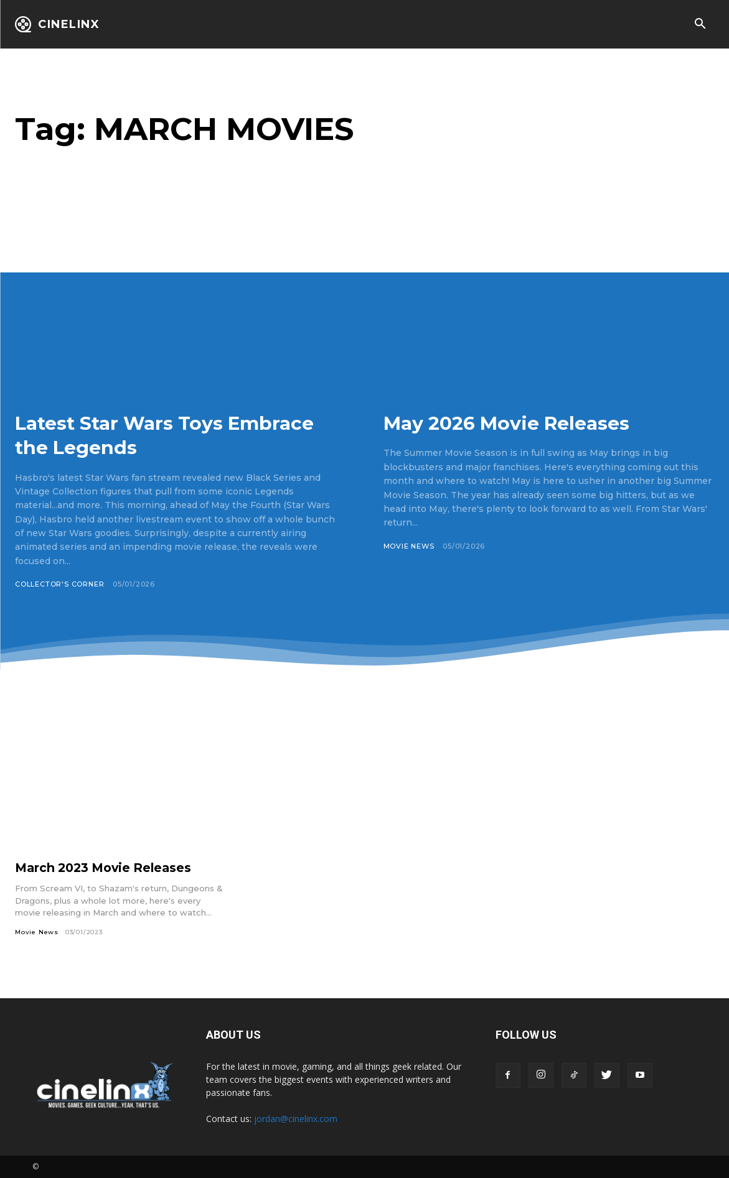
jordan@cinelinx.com (295, 1119)
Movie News (409, 546)
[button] (699, 25)
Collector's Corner (60, 584)
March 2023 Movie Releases (107, 867)
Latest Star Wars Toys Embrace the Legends (135, 434)
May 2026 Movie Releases (522, 422)
